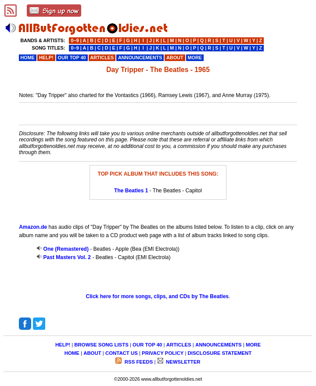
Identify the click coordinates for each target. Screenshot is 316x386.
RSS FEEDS (138, 361)
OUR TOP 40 (147, 344)
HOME (72, 353)
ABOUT (92, 353)
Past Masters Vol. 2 (67, 257)
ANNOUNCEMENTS (218, 344)
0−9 (74, 40)
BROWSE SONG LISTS (101, 344)
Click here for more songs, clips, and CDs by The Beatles (157, 296)
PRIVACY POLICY (162, 353)
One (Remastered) (66, 249)
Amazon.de (33, 227)
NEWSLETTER (183, 361)
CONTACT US (121, 353)
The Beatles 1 (131, 191)
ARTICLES (178, 344)
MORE (253, 344)
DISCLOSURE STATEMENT (220, 353)
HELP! (62, 344)
